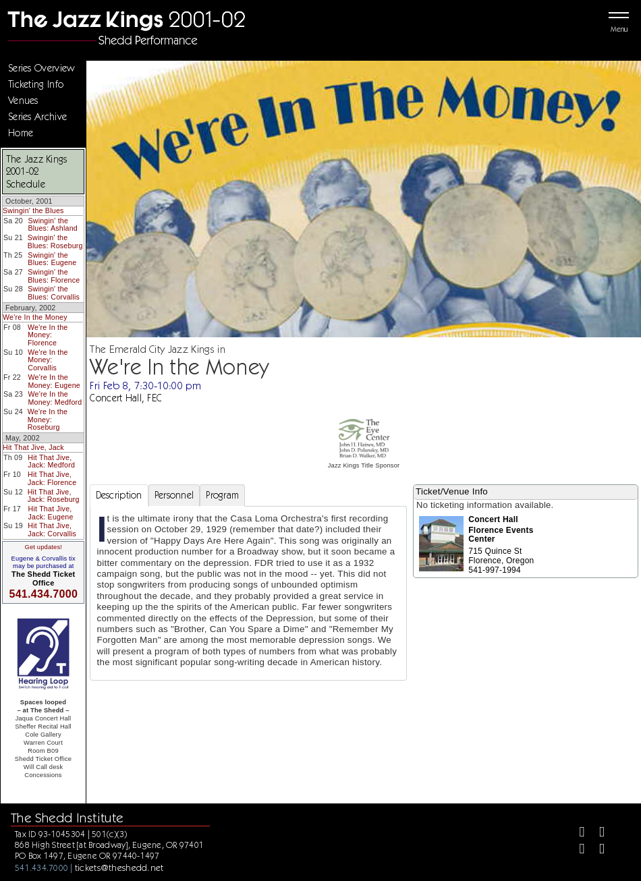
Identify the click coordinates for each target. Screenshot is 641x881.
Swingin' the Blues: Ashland (53, 225)
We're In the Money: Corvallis (47, 360)
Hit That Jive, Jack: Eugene (51, 513)
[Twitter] (596, 833)
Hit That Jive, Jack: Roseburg (54, 496)
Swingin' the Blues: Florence (54, 276)
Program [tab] (222, 495)
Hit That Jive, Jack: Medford (51, 461)
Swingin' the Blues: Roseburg (55, 241)
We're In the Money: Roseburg (47, 419)
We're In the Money (35, 317)
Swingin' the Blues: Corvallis (54, 293)
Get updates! (43, 547)
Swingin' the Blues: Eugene (52, 259)
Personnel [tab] (174, 495)
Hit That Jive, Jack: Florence (52, 478)
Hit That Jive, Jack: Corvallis (52, 529)
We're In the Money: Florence (47, 335)
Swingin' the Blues (33, 210)
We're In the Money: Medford (55, 398)
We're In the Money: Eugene (54, 381)
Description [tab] (119, 495)
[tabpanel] (248, 593)
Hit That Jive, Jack (33, 447)
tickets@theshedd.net (119, 867)
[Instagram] (576, 850)
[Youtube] (596, 850)
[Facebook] (576, 833)
